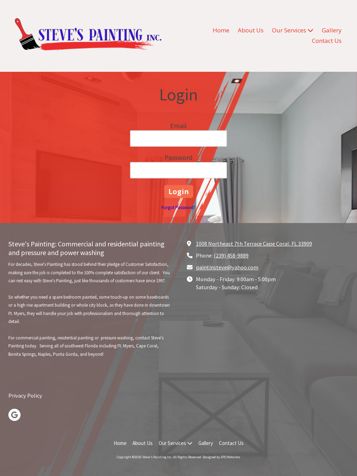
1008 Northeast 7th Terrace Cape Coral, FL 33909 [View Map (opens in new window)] (254, 243)
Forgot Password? (178, 207)
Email (178, 125)
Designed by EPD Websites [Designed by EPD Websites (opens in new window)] (221, 457)
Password (178, 157)
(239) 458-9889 (231, 255)
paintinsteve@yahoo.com (227, 267)
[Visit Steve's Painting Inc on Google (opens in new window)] (14, 415)
